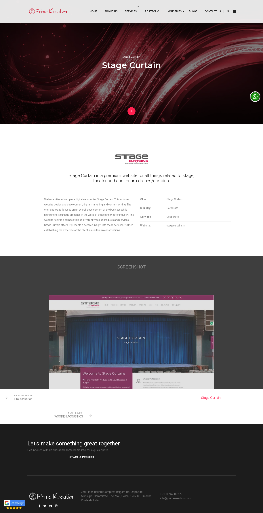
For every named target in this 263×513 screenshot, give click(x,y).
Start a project (216, 439)
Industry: (139, 212)
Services (126, 6)
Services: (140, 221)
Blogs (188, 6)
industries (169, 6)
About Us (106, 6)
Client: (138, 204)
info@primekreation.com (167, 484)
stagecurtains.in (168, 230)
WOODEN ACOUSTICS (234, 408)
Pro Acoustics (24, 408)
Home (89, 6)
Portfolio (147, 6)
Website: (139, 230)
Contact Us (208, 6)
